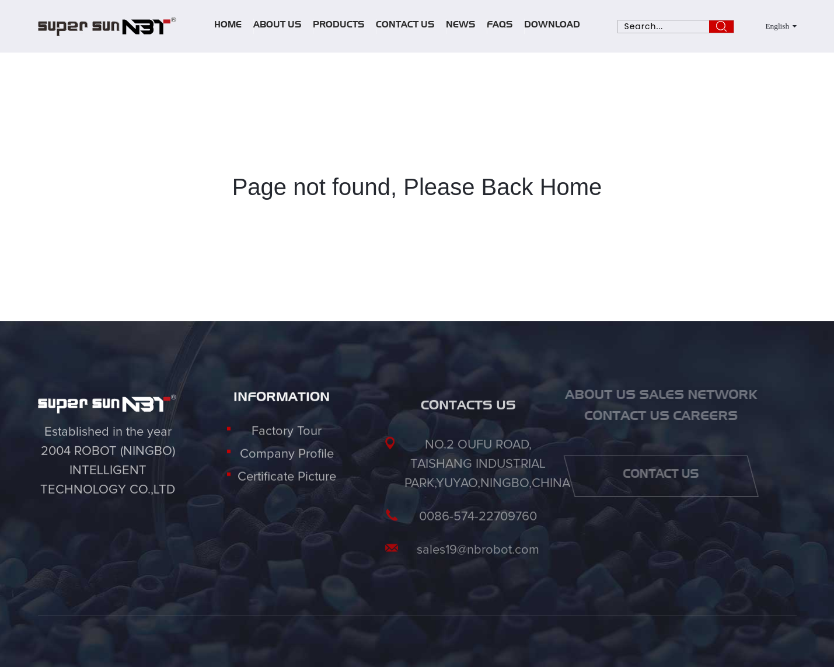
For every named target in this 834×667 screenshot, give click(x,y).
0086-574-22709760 (478, 539)
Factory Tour (287, 441)
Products (338, 26)
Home (228, 26)
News (460, 26)
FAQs (499, 26)
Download (552, 26)
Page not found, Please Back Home (417, 187)
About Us (277, 26)
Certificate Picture (287, 486)
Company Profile (287, 463)
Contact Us (405, 26)
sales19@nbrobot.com (478, 572)
